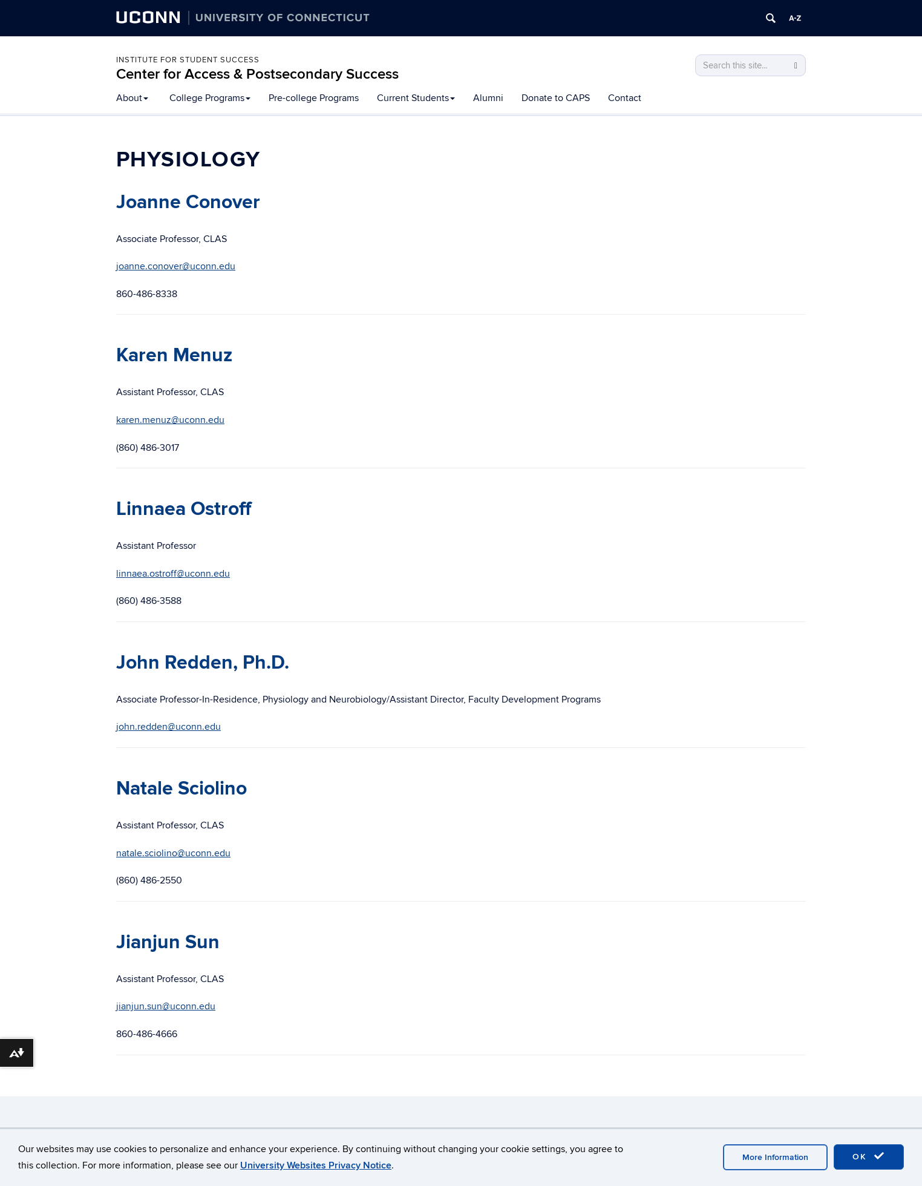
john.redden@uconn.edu (168, 727)
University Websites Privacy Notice (315, 1165)
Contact (624, 98)
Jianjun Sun (168, 942)
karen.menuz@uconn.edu (170, 420)
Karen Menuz (174, 355)
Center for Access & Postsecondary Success (257, 74)
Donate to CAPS (555, 98)
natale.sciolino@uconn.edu (173, 853)
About (132, 98)
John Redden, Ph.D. (202, 663)
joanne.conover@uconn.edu (175, 266)
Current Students (416, 98)
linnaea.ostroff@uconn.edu (173, 574)
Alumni (488, 98)
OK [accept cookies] (868, 1156)
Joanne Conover (188, 202)
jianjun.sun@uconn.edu (165, 1006)
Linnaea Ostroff (183, 509)
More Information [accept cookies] (775, 1157)
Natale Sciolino (181, 789)
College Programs (209, 98)
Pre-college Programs (314, 98)
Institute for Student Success (188, 60)
